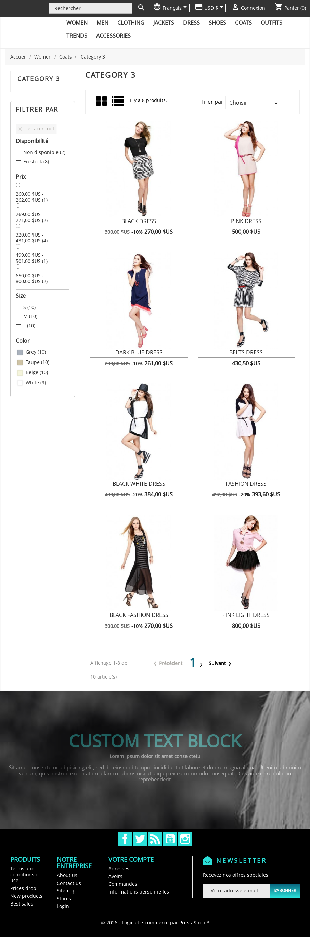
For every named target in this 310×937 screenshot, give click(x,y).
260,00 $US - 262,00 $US (32, 197)
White (36, 383)
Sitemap (66, 890)
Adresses (118, 868)
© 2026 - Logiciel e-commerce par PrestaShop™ (155, 922)
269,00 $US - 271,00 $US (32, 217)
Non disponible (44, 152)
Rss (155, 839)
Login (63, 906)
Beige (37, 372)
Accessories (113, 35)
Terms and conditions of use (25, 874)
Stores (64, 898)
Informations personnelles (138, 891)
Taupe (37, 362)
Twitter (140, 839)
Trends (76, 35)
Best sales (21, 903)
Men (102, 22)
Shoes (217, 22)
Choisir (254, 103)
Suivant (221, 664)
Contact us (69, 883)
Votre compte (131, 859)
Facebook (125, 839)
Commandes (122, 884)
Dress (191, 22)
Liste (118, 103)
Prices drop (23, 888)
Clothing (130, 22)
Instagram (185, 839)
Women (77, 22)
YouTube (170, 839)
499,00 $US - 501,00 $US (32, 258)
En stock (36, 162)
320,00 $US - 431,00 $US (32, 238)
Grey (36, 352)
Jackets (163, 22)
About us (67, 875)
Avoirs (115, 876)
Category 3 (38, 79)
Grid (102, 101)
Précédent (166, 664)
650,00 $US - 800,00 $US (32, 278)
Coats (243, 22)
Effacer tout (35, 128)
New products (26, 895)
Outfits (271, 22)
